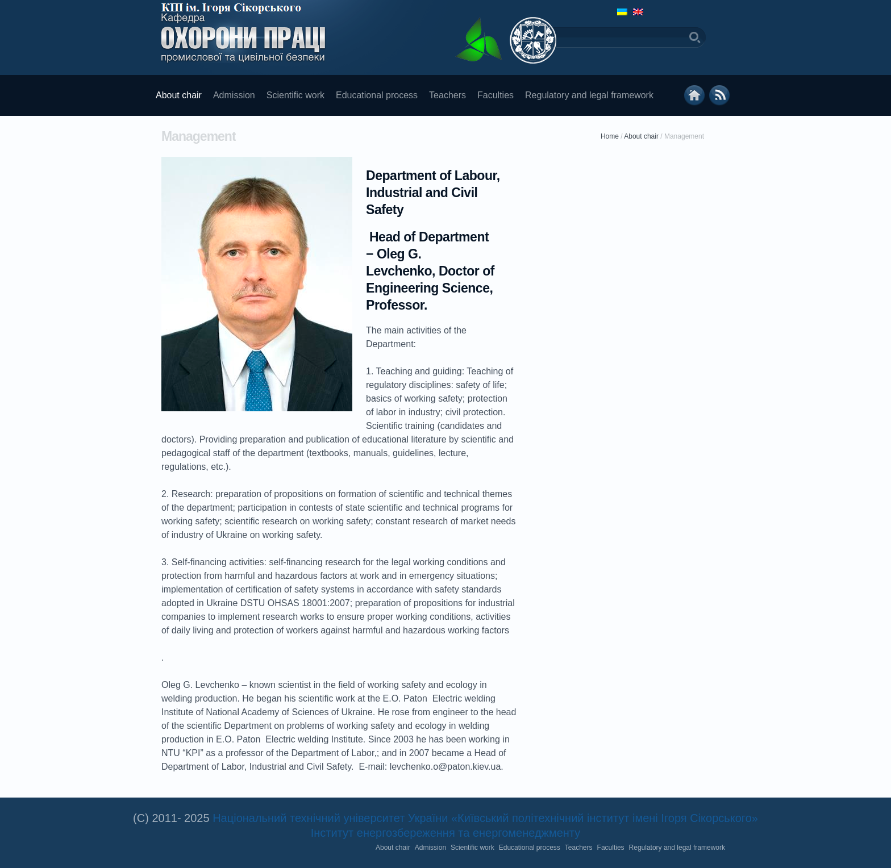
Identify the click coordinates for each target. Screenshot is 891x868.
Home (610, 136)
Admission (234, 95)
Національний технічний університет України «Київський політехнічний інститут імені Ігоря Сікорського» (485, 818)
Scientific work (295, 95)
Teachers (447, 95)
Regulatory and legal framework (589, 95)
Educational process (377, 95)
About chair (179, 95)
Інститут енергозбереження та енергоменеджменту (445, 833)
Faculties (495, 95)
